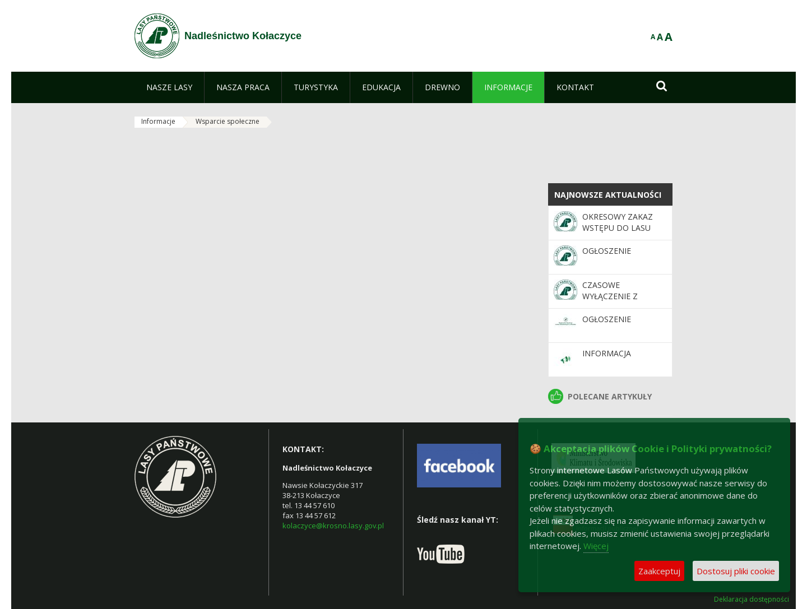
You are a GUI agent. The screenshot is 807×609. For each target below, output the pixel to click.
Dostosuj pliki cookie (736, 571)
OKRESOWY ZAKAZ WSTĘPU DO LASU (617, 222)
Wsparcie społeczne (227, 121)
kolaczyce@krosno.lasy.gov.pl (333, 525)
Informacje (158, 121)
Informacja (606, 353)
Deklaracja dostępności (751, 599)
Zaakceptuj (659, 571)
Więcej (596, 545)
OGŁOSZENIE (606, 250)
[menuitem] (169, 87)
